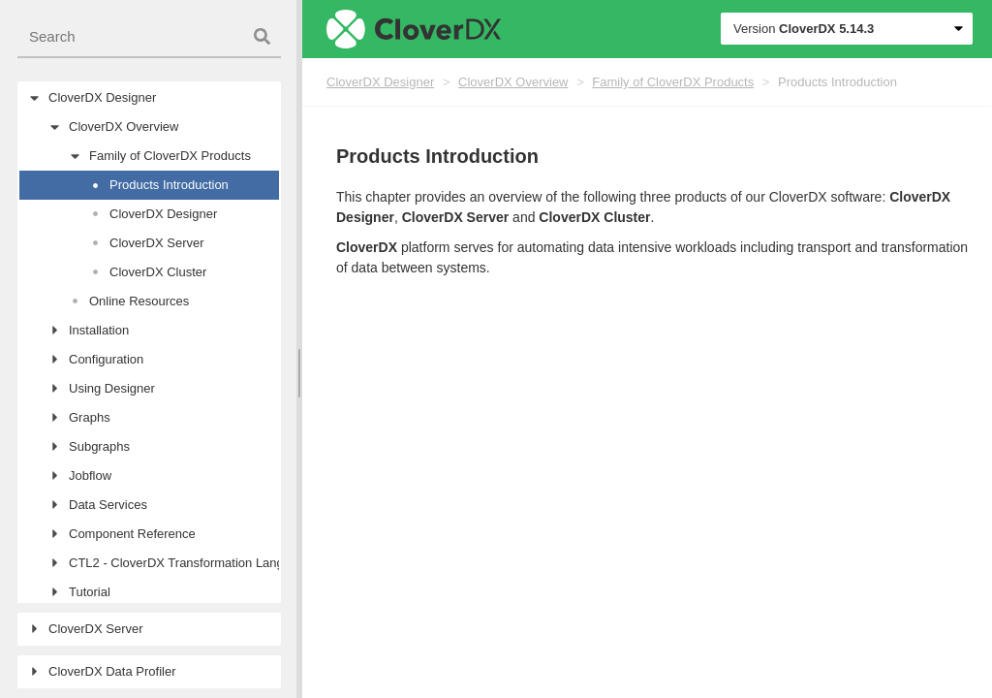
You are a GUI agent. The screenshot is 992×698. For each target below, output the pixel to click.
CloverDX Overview (513, 82)
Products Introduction (837, 82)
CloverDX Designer (380, 82)
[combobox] (149, 37)
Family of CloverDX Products (673, 82)
